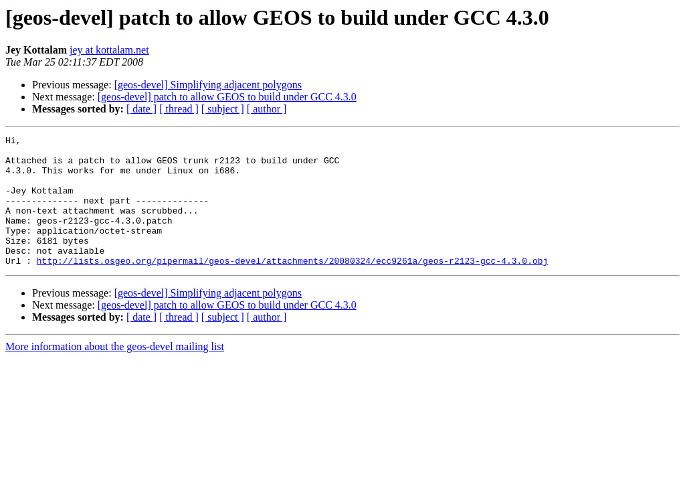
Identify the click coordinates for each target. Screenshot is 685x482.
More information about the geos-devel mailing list (114, 372)
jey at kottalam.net (109, 50)
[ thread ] (179, 108)
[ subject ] (222, 108)
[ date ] (141, 108)
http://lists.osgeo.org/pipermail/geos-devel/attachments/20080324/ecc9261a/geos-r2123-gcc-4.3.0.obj (292, 286)
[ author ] (267, 108)
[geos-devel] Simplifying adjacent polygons (208, 84)
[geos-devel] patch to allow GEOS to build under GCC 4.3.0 (227, 96)
